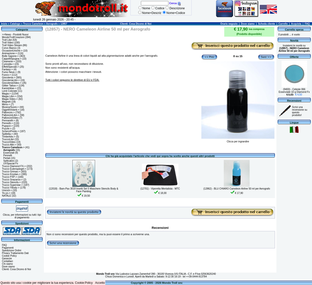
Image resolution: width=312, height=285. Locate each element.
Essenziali (8, 152)
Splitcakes (9, 160)
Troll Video (7, 42)
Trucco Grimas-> (11, 171)
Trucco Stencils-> (11, 182)
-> (13, 147)
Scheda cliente (266, 23)
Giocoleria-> (8, 77)
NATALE (6, 195)
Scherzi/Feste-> (10, 131)
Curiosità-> (8, 64)
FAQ (307, 23)
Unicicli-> (7, 190)
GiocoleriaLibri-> (11, 80)
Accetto (100, 283)
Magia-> (6, 93)
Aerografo (52, 23)
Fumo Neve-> (9, 72)
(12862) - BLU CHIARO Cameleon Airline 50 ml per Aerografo (236, 188)
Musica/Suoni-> (10, 107)
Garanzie (7, 258)
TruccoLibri (8, 139)
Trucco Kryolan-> (11, 174)
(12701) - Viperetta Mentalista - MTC (160, 188)
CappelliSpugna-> (11, 58)
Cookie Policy (9, 255)
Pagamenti (8, 247)
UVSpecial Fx (10, 163)
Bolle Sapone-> (10, 56)
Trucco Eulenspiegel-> (14, 169)
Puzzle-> (6, 128)
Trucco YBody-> (10, 187)
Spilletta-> (7, 134)
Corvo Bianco (9, 48)
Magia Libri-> (9, 96)
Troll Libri (7, 40)
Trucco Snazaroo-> (12, 179)
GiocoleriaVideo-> (11, 83)
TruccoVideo (9, 142)
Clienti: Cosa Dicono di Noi (135, 23)
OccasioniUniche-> (12, 50)
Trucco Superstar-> (12, 185)
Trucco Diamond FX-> (14, 166)
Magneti (6, 101)
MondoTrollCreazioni (13, 37)
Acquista (296, 23)
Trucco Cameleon (33, 23)
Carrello (283, 23)
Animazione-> (9, 53)
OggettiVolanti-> (10, 109)
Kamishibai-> (9, 88)
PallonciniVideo (10, 117)
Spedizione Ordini (11, 250)
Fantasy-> (7, 69)
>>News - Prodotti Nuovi (15, 34)
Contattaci (7, 261)
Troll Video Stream (12, 45)
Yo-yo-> (6, 193)
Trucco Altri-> (9, 144)
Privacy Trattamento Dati (15, 253)
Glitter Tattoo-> (10, 85)
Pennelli (7, 155)
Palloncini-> (8, 112)
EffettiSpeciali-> (10, 66)
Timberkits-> (8, 136)
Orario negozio (229, 23)
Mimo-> (6, 104)
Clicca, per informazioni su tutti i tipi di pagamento (22, 216)
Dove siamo (248, 23)
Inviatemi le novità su (294, 48)
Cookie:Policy (84, 283)
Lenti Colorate (9, 91)
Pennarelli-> (8, 120)
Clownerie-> (8, 61)
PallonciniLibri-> (10, 115)
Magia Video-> (10, 99)
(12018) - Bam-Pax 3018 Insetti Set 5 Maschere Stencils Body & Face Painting (83, 190)
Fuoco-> (6, 75)
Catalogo (15, 23)
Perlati (6, 158)
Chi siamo (7, 264)
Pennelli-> (7, 123)
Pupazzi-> (7, 126)
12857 (63, 23)
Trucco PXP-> (9, 177)
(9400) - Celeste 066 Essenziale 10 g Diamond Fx (294, 90)
